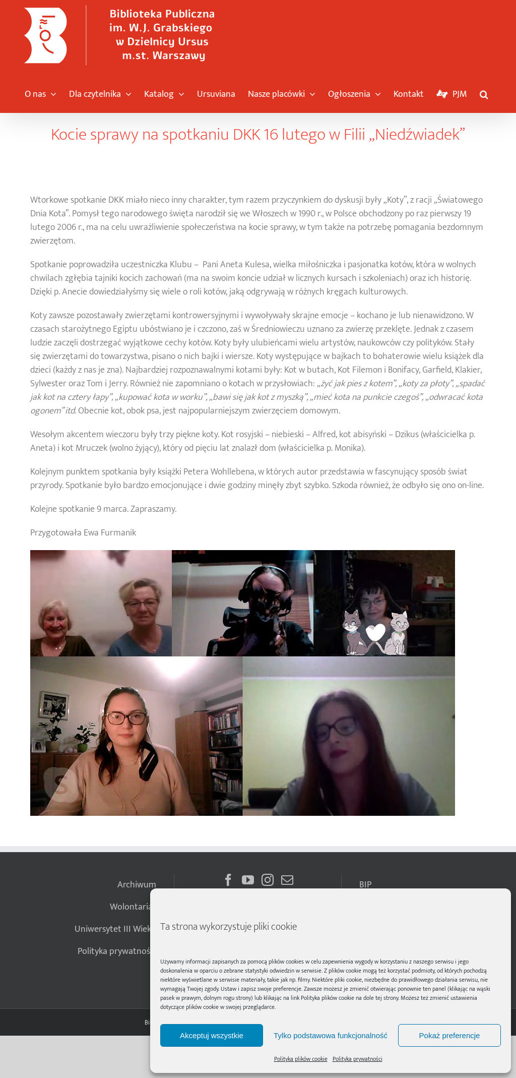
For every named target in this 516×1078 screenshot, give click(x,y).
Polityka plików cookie (327, 998)
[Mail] (287, 880)
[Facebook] (228, 880)
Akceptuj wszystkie (211, 1035)
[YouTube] (248, 880)
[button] (484, 92)
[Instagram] (268, 880)
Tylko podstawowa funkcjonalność (331, 1035)
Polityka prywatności (357, 1059)
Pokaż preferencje (449, 1035)
